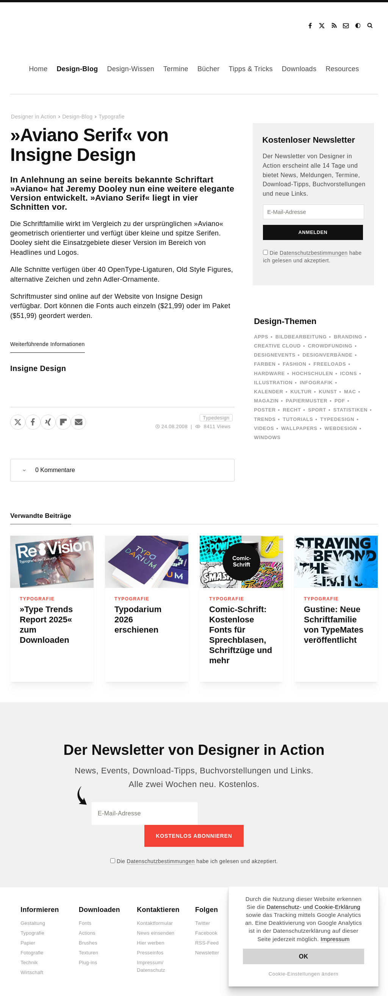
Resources (342, 69)
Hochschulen (312, 373)
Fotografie (32, 952)
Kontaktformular (155, 923)
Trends (264, 419)
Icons (348, 373)
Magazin (266, 401)
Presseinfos (150, 952)
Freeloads (329, 364)
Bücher (208, 69)
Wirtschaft (31, 972)
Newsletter (207, 952)
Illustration (273, 382)
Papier (27, 943)
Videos (264, 428)
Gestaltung (32, 923)
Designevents (275, 355)
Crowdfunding (330, 346)
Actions (87, 933)
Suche (370, 26)
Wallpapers (299, 428)
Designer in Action (51, 23)
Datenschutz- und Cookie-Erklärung (313, 907)
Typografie (112, 117)
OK (303, 956)
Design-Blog (77, 69)
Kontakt (346, 26)
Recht (292, 410)
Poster (264, 410)
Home (38, 69)
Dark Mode (358, 26)
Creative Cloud (277, 346)
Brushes (88, 943)
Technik (29, 962)
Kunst (328, 391)
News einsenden (155, 933)
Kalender (268, 391)
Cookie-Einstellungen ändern (304, 974)
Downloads (299, 69)
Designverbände (328, 355)
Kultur (300, 391)
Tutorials (298, 419)
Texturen (88, 952)
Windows (267, 437)
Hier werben (150, 943)
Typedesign (216, 418)
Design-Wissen (130, 69)
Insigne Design (38, 368)
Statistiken (350, 410)
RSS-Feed (207, 943)
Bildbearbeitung (301, 337)
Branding (348, 337)
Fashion (294, 364)
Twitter (202, 923)
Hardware (269, 373)
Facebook (310, 26)
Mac (350, 391)
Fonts (85, 923)
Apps (261, 337)
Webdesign (340, 428)
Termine (175, 69)
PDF (340, 401)
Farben (264, 364)
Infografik (316, 382)
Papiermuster (306, 401)
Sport (317, 410)
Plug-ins (88, 962)
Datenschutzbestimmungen (313, 253)
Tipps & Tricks (251, 69)
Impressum (335, 939)
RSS (334, 26)
